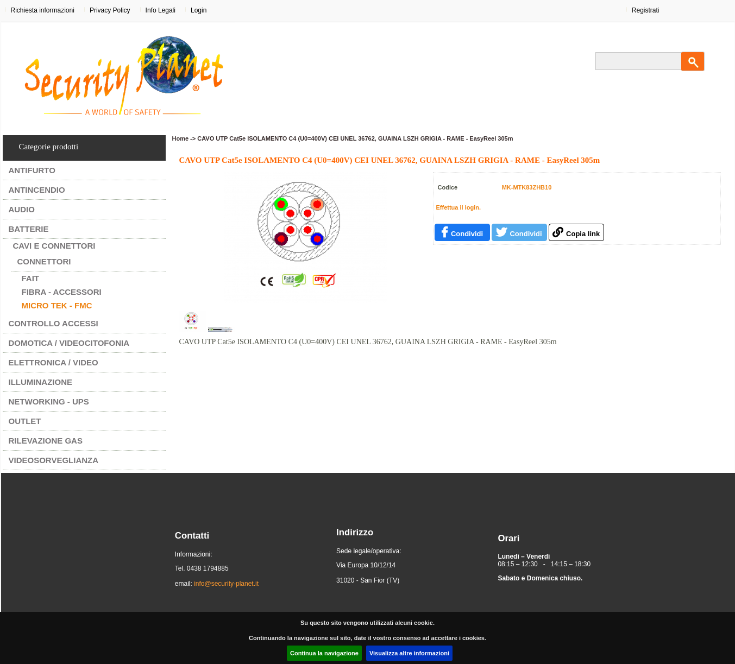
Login (198, 10)
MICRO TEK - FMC (57, 305)
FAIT (31, 278)
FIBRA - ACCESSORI (62, 291)
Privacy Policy (110, 10)
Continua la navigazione (324, 653)
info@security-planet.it (226, 583)
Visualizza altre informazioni (409, 653)
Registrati (645, 10)
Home (180, 138)
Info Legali (160, 10)
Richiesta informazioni (42, 10)
